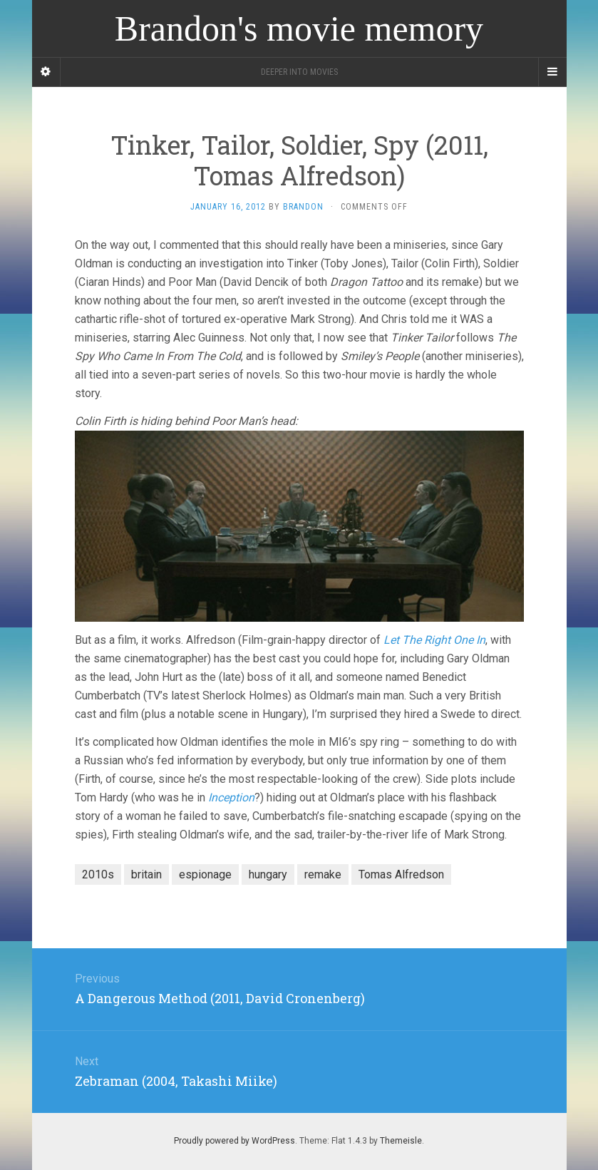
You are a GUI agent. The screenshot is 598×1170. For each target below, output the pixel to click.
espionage (205, 874)
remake (322, 874)
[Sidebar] (46, 72)
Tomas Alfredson (401, 874)
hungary (268, 874)
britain (146, 874)
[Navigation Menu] (552, 72)
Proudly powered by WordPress (234, 1141)
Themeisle (401, 1141)
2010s (98, 874)
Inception (231, 797)
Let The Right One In (434, 640)
